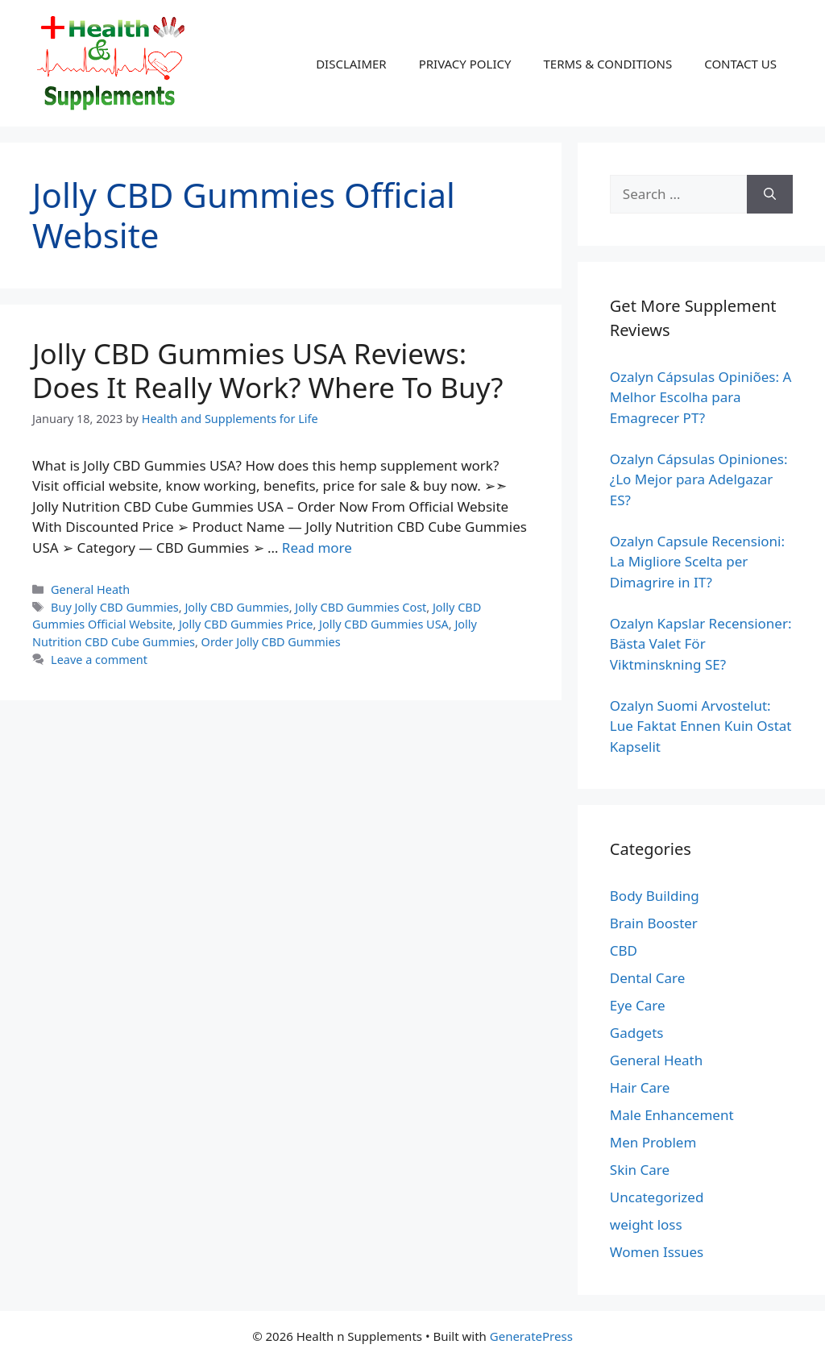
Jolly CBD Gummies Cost (360, 607)
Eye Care (637, 1005)
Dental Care (648, 978)
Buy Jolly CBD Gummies (115, 607)
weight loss (646, 1224)
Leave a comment (99, 659)
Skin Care (640, 1169)
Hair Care (640, 1087)
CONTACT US (740, 64)
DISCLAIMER (351, 64)
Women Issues (656, 1252)
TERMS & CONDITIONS (607, 64)
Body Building (654, 895)
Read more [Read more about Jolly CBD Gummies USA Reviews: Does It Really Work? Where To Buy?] (317, 547)
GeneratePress (531, 1336)
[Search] (770, 194)
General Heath (90, 589)
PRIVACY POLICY (465, 64)
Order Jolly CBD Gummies (271, 641)
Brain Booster (654, 923)
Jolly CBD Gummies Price (246, 624)
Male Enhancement (672, 1115)
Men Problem (653, 1142)
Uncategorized (657, 1197)
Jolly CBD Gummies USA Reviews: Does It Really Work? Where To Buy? (267, 370)
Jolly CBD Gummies (236, 607)
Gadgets (637, 1032)
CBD (623, 950)
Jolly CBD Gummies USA (384, 624)
